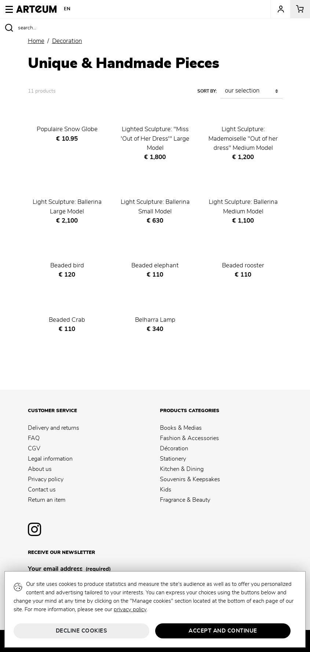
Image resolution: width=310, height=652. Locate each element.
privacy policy (130, 609)
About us (40, 469)
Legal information (50, 459)
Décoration (174, 448)
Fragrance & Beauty (185, 500)
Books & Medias (181, 428)
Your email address (69, 569)
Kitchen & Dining (182, 469)
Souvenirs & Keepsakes (190, 479)
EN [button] (67, 9)
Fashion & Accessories (189, 438)
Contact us (42, 490)
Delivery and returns (53, 428)
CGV (34, 448)
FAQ (34, 438)
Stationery (173, 459)
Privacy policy (45, 479)
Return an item (46, 500)
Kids (165, 490)
